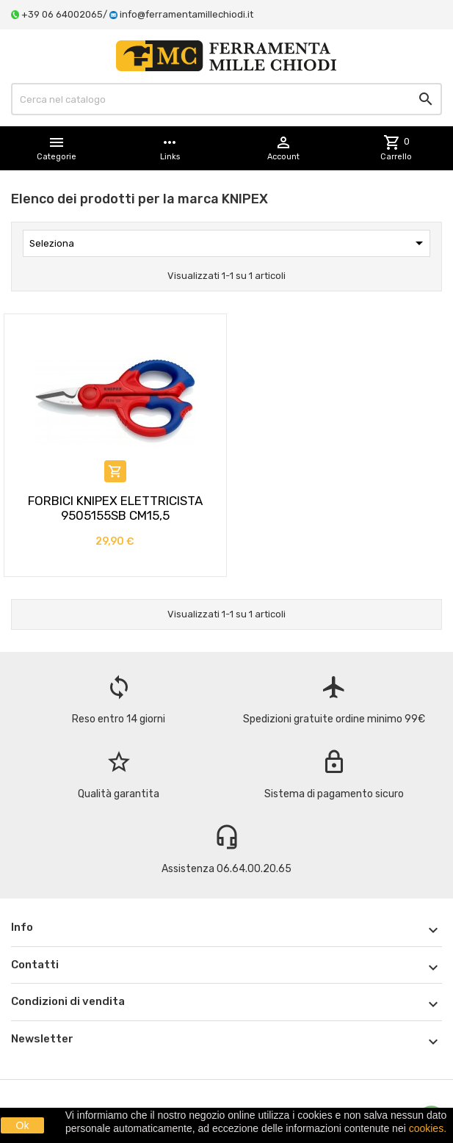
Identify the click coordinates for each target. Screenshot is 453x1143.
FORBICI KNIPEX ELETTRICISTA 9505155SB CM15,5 (115, 508)
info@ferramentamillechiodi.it (186, 14)
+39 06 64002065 (62, 14)
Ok (22, 1125)
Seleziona (228, 243)
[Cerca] (226, 99)
